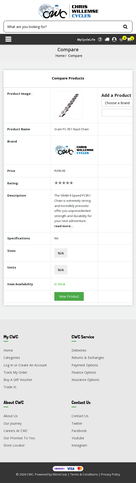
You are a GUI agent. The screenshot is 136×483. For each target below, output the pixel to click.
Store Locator (14, 445)
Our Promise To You (19, 438)
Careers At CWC (16, 430)
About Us (11, 416)
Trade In (10, 387)
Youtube (78, 438)
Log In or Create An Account (25, 365)
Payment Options (85, 365)
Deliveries (79, 350)
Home (60, 55)
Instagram (79, 445)
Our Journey (13, 423)
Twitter (77, 423)
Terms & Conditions (84, 474)
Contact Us (80, 416)
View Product (69, 296)
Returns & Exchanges (88, 357)
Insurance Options (85, 379)
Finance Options (84, 372)
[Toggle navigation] (8, 39)
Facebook (79, 430)
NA (56, 238)
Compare (75, 55)
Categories (12, 357)
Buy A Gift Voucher (18, 379)
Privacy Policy (110, 474)
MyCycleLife (86, 40)
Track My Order (15, 372)
